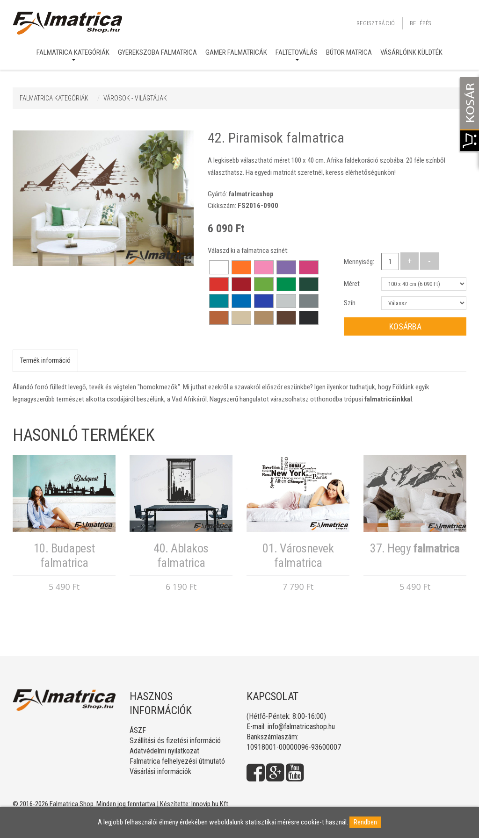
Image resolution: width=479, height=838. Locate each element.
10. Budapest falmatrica (64, 555)
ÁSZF (138, 730)
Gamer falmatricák (236, 52)
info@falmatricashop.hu (301, 726)
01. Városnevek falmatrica (298, 555)
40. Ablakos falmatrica (181, 555)
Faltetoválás (297, 52)
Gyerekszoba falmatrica (157, 52)
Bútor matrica (349, 52)
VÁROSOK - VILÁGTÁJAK (135, 98)
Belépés (420, 23)
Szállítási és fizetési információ (175, 740)
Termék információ (45, 360)
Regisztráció (375, 23)
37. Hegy (415, 548)
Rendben (365, 822)
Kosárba (405, 326)
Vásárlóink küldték (411, 52)
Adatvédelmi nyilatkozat (164, 750)
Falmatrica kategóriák (72, 52)
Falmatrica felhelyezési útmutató (177, 761)
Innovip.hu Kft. (210, 804)
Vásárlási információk (160, 771)
